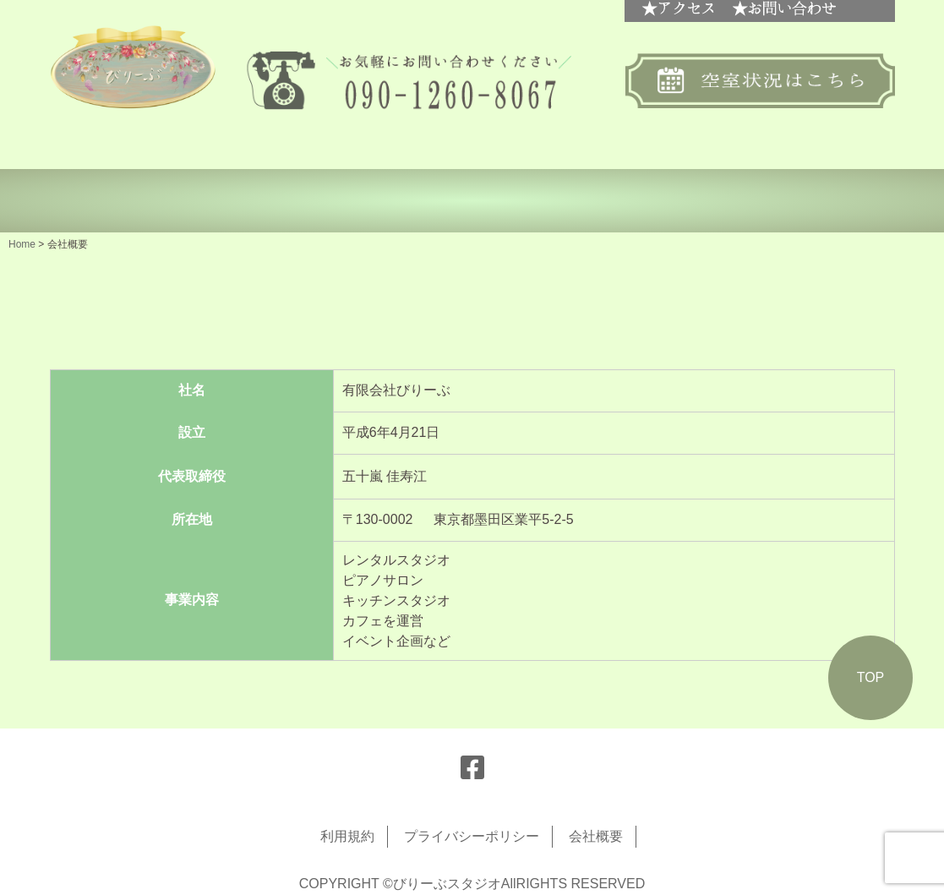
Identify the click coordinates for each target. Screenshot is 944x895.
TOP (871, 677)
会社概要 (596, 836)
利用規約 (347, 836)
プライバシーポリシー (471, 836)
